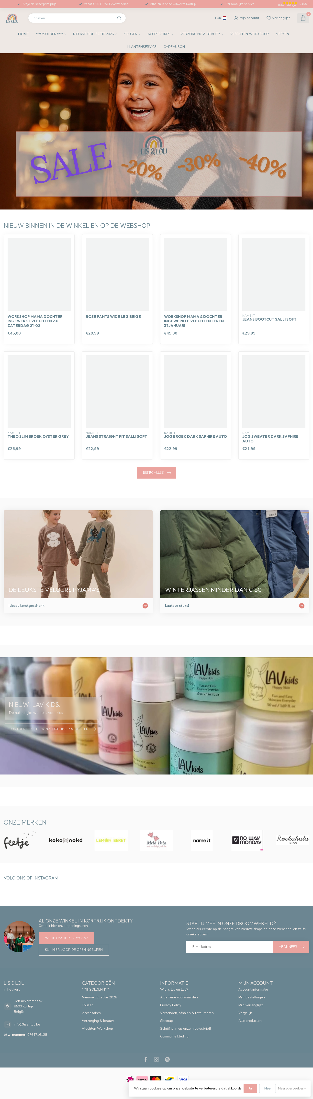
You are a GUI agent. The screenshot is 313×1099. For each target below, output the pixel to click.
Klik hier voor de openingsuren (74, 949)
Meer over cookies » (292, 1088)
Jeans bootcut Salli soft (269, 319)
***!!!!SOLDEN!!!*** (49, 34)
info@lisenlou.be (27, 1024)
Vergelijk (245, 1013)
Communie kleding (174, 1036)
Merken (282, 34)
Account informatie (253, 989)
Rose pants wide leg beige (113, 316)
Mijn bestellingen (251, 997)
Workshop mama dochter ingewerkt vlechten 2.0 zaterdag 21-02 (35, 321)
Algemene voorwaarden (179, 997)
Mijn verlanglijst (250, 1005)
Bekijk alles (157, 472)
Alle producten (250, 1020)
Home (23, 34)
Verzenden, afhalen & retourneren (187, 1013)
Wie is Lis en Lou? (174, 989)
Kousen (130, 34)
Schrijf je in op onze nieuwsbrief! (185, 1028)
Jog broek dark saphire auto (195, 436)
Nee (267, 1088)
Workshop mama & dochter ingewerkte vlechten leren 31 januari (194, 321)
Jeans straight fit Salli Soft (116, 436)
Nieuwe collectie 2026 (93, 34)
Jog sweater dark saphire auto (270, 438)
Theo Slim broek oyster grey (38, 436)
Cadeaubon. (175, 46)
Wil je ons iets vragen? (66, 938)
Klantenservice (141, 46)
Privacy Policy (170, 1005)
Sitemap (166, 1020)
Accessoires (158, 34)
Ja (250, 1088)
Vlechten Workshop (249, 34)
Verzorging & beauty (200, 34)
